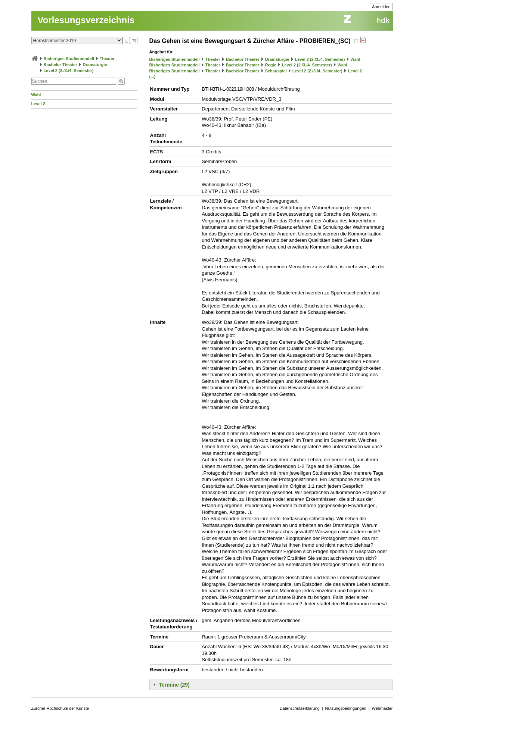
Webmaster (382, 708)
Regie (270, 65)
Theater (107, 58)
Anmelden (381, 6)
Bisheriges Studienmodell (69, 58)
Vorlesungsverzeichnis (86, 20)
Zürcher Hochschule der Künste (60, 708)
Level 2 (38, 104)
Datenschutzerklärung (300, 708)
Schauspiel (276, 71)
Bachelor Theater (60, 64)
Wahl (36, 95)
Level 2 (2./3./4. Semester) (69, 70)
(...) (152, 76)
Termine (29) (174, 685)
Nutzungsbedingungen (345, 708)
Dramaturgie (95, 64)
